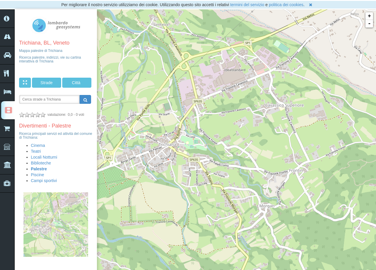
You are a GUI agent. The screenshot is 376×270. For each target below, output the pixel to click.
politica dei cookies (286, 4)
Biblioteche (41, 163)
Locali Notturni (44, 157)
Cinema (38, 145)
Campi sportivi (44, 180)
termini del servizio (247, 4)
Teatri (36, 151)
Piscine (37, 174)
